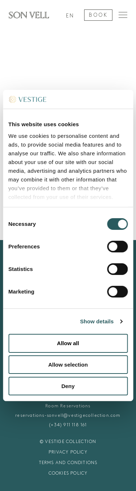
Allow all (68, 343)
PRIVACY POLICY (68, 452)
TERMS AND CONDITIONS (68, 462)
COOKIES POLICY (68, 473)
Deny (68, 386)
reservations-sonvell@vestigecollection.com (67, 415)
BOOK (98, 15)
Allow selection (68, 365)
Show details (97, 321)
